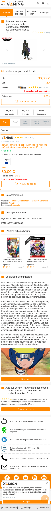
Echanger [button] (44, 13)
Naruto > (25, 379)
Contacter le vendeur (10, 141)
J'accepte (25, 501)
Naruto (12, 203)
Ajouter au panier (25, 101)
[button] (19, 12)
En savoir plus (9, 497)
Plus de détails (9, 63)
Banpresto (15, 205)
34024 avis (28, 137)
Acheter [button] (6, 12)
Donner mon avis (25, 409)
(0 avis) (47, 33)
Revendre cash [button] (31, 12)
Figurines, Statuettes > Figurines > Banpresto (29, 201)
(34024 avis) (44, 88)
